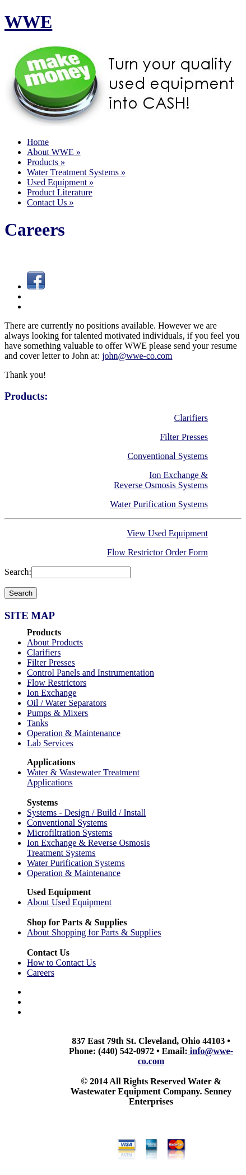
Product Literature (59, 192)
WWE (28, 22)
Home (38, 142)
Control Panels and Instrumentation (90, 672)
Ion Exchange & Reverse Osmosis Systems (161, 480)
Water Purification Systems (159, 504)
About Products (55, 642)
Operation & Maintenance (73, 733)
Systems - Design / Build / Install (86, 812)
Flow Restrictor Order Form (157, 552)
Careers (40, 972)
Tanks (37, 723)
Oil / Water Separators (66, 703)
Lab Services (50, 743)
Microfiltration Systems (69, 832)
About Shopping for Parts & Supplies (94, 932)
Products (46, 162)
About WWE (54, 152)
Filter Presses (184, 437)
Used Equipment (60, 182)
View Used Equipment (167, 533)
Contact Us (50, 202)
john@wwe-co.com (137, 356)
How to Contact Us (61, 962)
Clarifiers (191, 418)
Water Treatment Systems (76, 172)
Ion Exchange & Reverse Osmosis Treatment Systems (88, 848)
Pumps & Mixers (57, 713)
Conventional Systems (167, 456)
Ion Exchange (51, 692)
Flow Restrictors (56, 682)
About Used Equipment (69, 902)
